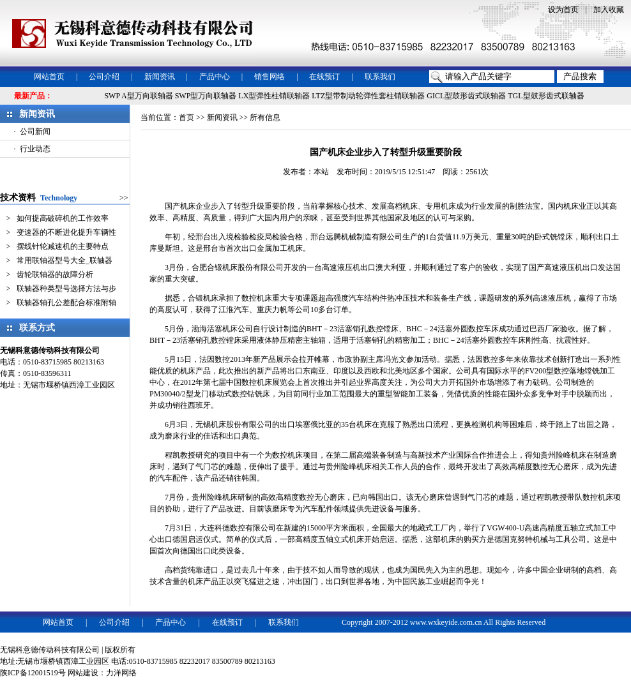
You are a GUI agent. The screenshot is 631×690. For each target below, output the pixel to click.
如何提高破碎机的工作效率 (63, 218)
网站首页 (49, 76)
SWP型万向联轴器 (206, 95)
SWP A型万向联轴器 (138, 95)
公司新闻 (35, 131)
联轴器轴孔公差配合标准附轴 (66, 302)
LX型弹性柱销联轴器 (274, 95)
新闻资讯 (159, 76)
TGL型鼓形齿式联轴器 (546, 95)
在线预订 (324, 76)
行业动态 (35, 148)
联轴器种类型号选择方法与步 (66, 288)
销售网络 (269, 76)
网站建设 (83, 672)
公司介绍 (104, 76)
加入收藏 (608, 9)
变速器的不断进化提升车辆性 (66, 232)
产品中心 (214, 76)
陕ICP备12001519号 (33, 672)
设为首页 (563, 9)
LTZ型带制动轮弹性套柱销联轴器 (368, 95)
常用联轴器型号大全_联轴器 (64, 260)
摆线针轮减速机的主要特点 (63, 246)
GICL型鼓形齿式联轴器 (466, 95)
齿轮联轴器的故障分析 (55, 274)
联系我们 (380, 76)
